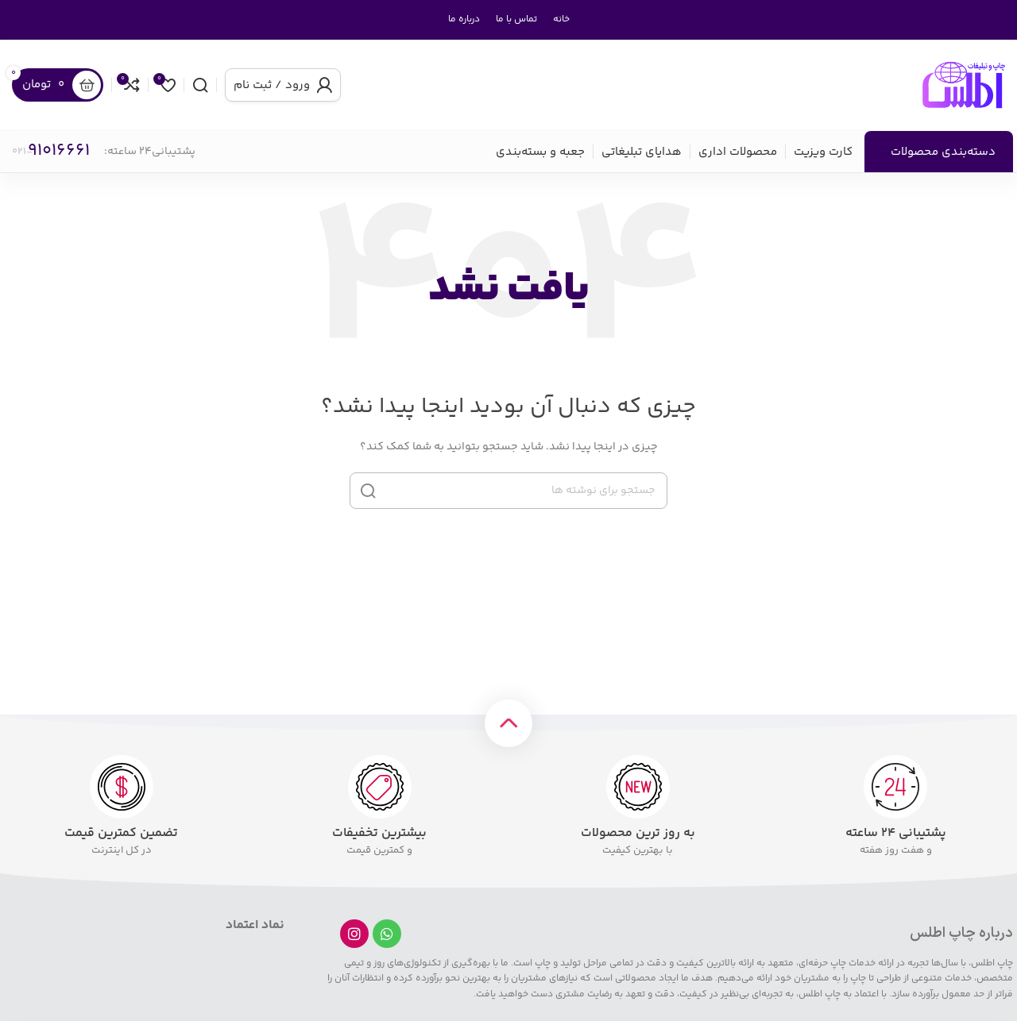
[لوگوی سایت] (963, 85)
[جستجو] (200, 85)
